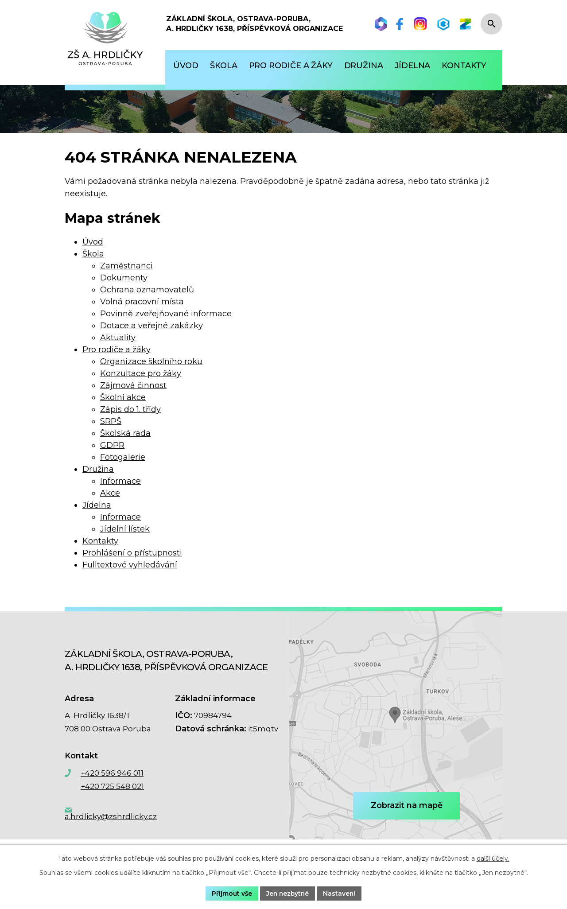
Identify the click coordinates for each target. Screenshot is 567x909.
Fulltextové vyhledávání (129, 565)
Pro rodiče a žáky (116, 349)
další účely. (493, 858)
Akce (110, 493)
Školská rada (125, 433)
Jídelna (96, 505)
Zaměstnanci (126, 266)
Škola (93, 254)
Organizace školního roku (151, 361)
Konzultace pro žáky (140, 373)
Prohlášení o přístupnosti (132, 553)
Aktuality (118, 337)
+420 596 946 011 (112, 773)
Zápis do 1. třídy (130, 409)
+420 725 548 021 (112, 786)
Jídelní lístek (125, 529)
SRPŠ (110, 421)
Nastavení (340, 893)
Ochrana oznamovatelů (147, 290)
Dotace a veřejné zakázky (151, 325)
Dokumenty (124, 278)
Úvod (92, 242)
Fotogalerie (122, 457)
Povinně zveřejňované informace (166, 314)
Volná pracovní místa (142, 302)
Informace (120, 481)
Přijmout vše (231, 893)
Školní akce (123, 397)
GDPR (112, 445)
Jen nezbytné (287, 893)
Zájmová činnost (133, 385)
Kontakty (100, 541)
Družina (98, 469)
